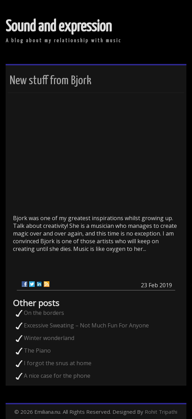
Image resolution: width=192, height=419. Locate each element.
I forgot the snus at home (57, 363)
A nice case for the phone (57, 376)
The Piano (37, 350)
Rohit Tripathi (161, 411)
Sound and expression (59, 27)
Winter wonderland (49, 338)
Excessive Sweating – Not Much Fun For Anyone (86, 325)
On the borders (44, 313)
